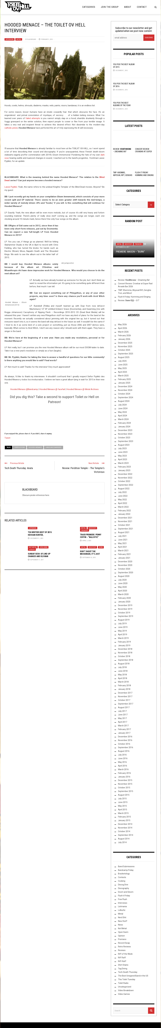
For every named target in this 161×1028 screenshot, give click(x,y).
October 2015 (124, 787)
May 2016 (122, 762)
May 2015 (122, 806)
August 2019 (123, 620)
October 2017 (124, 700)
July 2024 (122, 405)
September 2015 (125, 791)
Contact (142, 7)
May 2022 (122, 499)
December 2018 (125, 649)
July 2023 (122, 448)
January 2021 (124, 558)
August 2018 (123, 664)
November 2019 (125, 609)
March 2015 (123, 813)
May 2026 (122, 324)
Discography (123, 888)
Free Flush (122, 899)
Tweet (7, 438)
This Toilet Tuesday (126, 979)
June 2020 (122, 583)
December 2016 (125, 736)
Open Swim (43, 547)
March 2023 (123, 463)
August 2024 (123, 401)
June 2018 (122, 671)
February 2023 (124, 467)
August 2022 (123, 488)
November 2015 (125, 784)
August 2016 (123, 751)
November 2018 (125, 653)
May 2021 (122, 543)
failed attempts (33, 118)
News (101, 547)
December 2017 (125, 693)
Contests (122, 877)
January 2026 (124, 339)
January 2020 (124, 602)
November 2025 (125, 346)
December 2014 (125, 824)
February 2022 (124, 510)
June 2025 (122, 365)
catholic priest (11, 128)
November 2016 (125, 740)
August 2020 (123, 576)
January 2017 (124, 733)
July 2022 (122, 492)
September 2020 (125, 572)
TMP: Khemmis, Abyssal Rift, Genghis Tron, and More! (122, 175)
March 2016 (123, 769)
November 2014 (125, 828)
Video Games (124, 994)
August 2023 (123, 445)
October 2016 (124, 744)
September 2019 (125, 616)
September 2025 (125, 354)
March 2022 (123, 507)
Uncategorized (124, 987)
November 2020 (125, 565)
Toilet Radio (123, 983)
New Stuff (92, 528)
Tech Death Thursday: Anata (19, 468)
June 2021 (122, 540)
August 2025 (123, 357)
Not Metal (33, 547)
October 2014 (124, 831)
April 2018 (122, 678)
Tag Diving (122, 968)
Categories (88, 7)
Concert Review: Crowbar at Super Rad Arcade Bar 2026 (144, 151)
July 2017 (122, 711)
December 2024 (125, 386)
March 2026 (123, 332)
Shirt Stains (123, 965)
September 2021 (125, 529)
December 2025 (125, 343)
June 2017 (122, 715)
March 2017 (123, 725)
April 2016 (122, 766)
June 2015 (122, 802)
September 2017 (125, 704)
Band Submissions (126, 866)
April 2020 (122, 591)
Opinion (32, 549)
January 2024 (124, 426)
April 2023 (122, 459)
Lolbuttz (121, 910)
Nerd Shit (122, 917)
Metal (18, 39)
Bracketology (124, 874)
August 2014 (123, 839)
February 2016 (124, 773)
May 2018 (122, 675)
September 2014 (125, 835)
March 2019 (123, 638)
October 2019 (124, 613)
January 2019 (124, 645)
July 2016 (122, 755)
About (127, 7)
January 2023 (124, 470)
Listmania (32, 528)
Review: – (133, 280)
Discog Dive (123, 884)
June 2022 (122, 496)
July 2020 (122, 580)
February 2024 (124, 423)
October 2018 (124, 656)
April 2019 (122, 634)
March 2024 (123, 419)
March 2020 (123, 594)
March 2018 (123, 682)
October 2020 (124, 569)
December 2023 (125, 430)
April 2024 (122, 415)
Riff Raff (122, 957)
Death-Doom (20, 447)
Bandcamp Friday (126, 870)
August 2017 (123, 707)
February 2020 (124, 598)
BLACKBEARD (31, 39)
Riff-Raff (122, 961)
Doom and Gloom (125, 892)
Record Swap (124, 943)
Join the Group (110, 7)
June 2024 (122, 408)
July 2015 (122, 798)
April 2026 (122, 328)
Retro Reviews (124, 946)
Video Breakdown (126, 990)
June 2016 (122, 758)
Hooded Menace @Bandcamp (24, 389)
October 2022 (124, 481)
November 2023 (125, 434)
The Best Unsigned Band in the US (133, 976)
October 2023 (124, 437)
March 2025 (123, 375)
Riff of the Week (125, 954)
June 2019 (122, 627)
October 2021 (124, 525)
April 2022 (122, 503)
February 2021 (124, 554)
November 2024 (125, 390)
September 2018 (125, 660)
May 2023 (122, 456)
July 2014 (122, 842)
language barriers (53, 447)
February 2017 (124, 729)
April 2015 (122, 809)
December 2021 (125, 518)
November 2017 (125, 696)
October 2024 (124, 394)
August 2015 (123, 795)
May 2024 (122, 412)
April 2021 (122, 547)
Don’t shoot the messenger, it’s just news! (90, 554)
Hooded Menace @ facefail (52, 389)
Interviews (9, 39)
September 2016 (125, 747)
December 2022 (125, 474)
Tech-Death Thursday (127, 972)
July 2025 (122, 361)
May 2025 (122, 368)
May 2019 (122, 631)
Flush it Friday (124, 895)
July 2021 (122, 536)
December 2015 (125, 780)
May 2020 (122, 587)
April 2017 (122, 722)
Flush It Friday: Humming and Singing (134, 297)
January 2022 (124, 514)
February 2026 (124, 335)
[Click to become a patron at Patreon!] (54, 417)
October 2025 (124, 350)
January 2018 (124, 689)
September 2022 (125, 485)
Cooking (121, 881)
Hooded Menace (35, 447)
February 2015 (124, 817)
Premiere (84, 530)
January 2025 (124, 383)
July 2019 (122, 623)
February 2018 (124, 685)
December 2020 (125, 561)
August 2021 (123, 532)
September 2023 (125, 441)
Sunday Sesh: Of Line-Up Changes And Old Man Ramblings (39, 556)
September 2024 (125, 397)
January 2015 (124, 820)
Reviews (122, 950)
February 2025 (124, 379)
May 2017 (122, 718)
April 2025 (122, 372)
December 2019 (125, 605)
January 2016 (124, 777)
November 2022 (125, 478)
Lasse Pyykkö (11, 187)
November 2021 (125, 521)
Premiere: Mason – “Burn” (130, 251)
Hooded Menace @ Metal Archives (83, 389)
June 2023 (122, 452)
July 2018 (122, 667)
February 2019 (124, 642)
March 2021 (123, 550)
